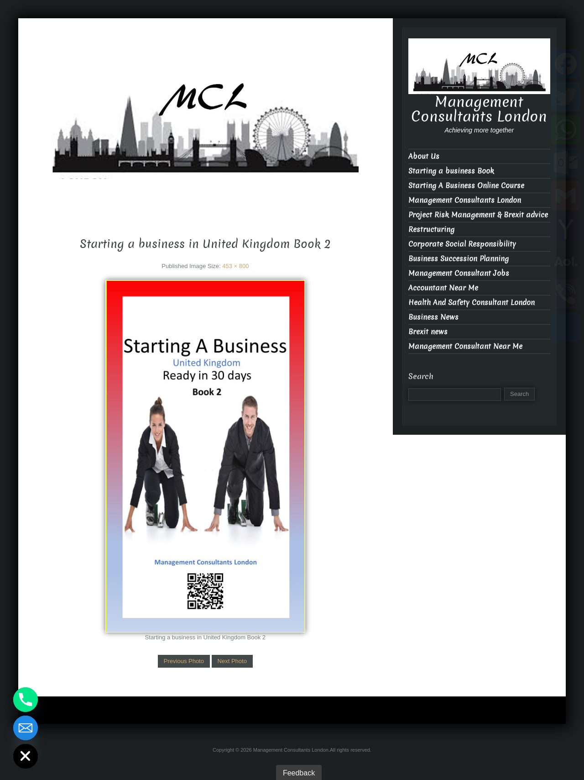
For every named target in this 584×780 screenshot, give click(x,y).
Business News (433, 317)
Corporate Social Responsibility (462, 244)
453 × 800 (235, 266)
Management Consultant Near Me (465, 346)
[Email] (25, 728)
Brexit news (428, 332)
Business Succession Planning (458, 259)
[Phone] (25, 699)
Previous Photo (184, 661)
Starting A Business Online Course (466, 185)
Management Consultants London (205, 187)
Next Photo (232, 661)
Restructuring (431, 229)
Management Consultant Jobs (458, 273)
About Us (423, 156)
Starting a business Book (451, 171)
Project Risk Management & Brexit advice (478, 215)
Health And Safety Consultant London (471, 302)
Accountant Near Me (443, 288)
